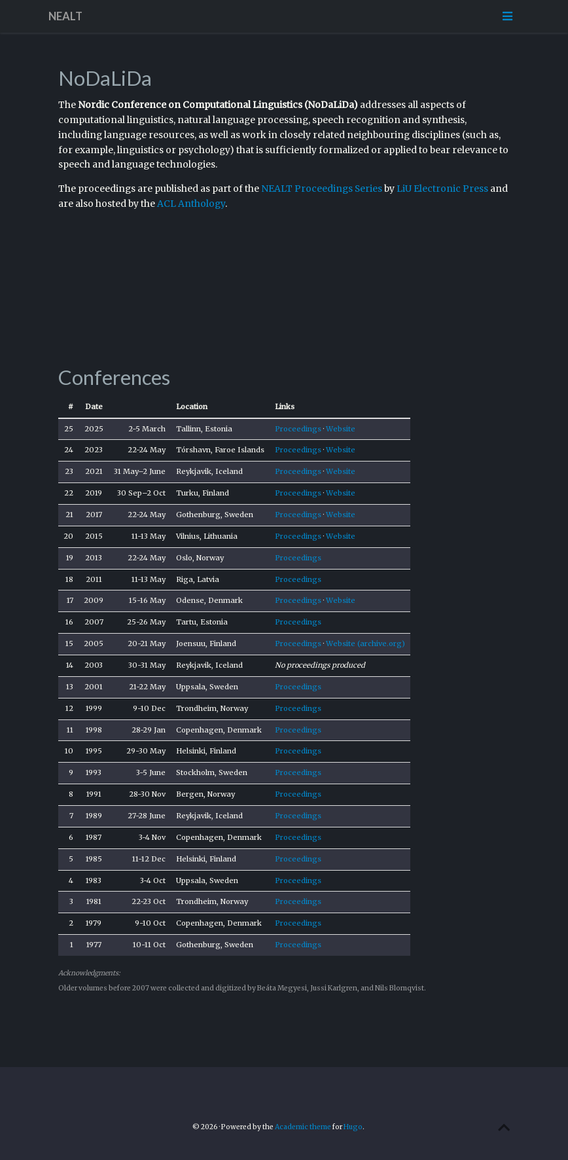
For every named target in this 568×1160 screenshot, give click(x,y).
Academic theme (303, 1127)
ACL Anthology (191, 203)
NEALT (65, 16)
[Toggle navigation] (507, 16)
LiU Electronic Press (442, 188)
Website (340, 428)
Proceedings (298, 428)
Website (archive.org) (365, 643)
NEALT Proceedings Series (321, 188)
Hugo (353, 1127)
